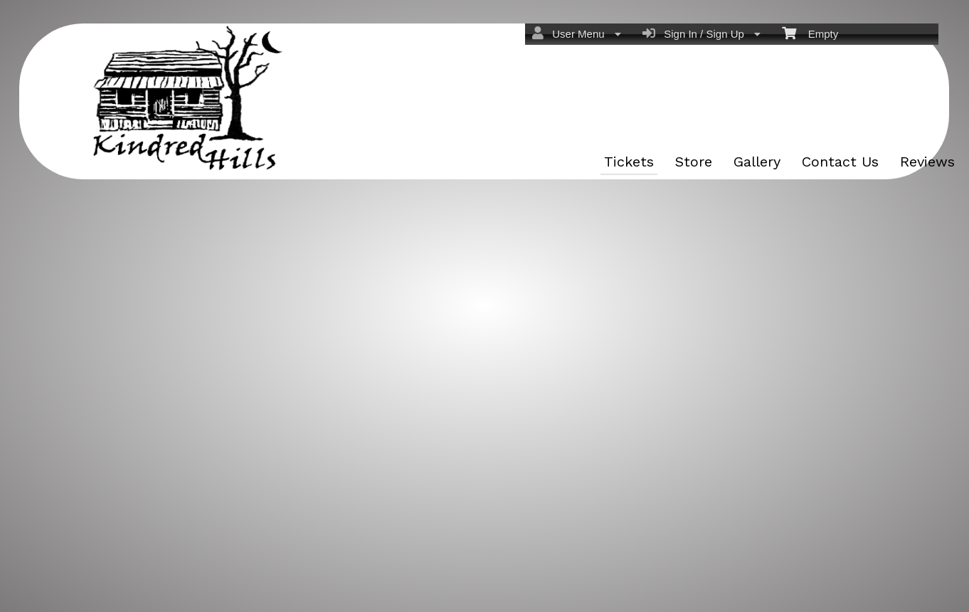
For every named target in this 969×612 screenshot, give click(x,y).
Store (693, 161)
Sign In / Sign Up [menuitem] (701, 33)
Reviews (927, 161)
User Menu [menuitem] (576, 33)
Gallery (757, 161)
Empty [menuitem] (810, 33)
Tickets (629, 161)
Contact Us (840, 161)
